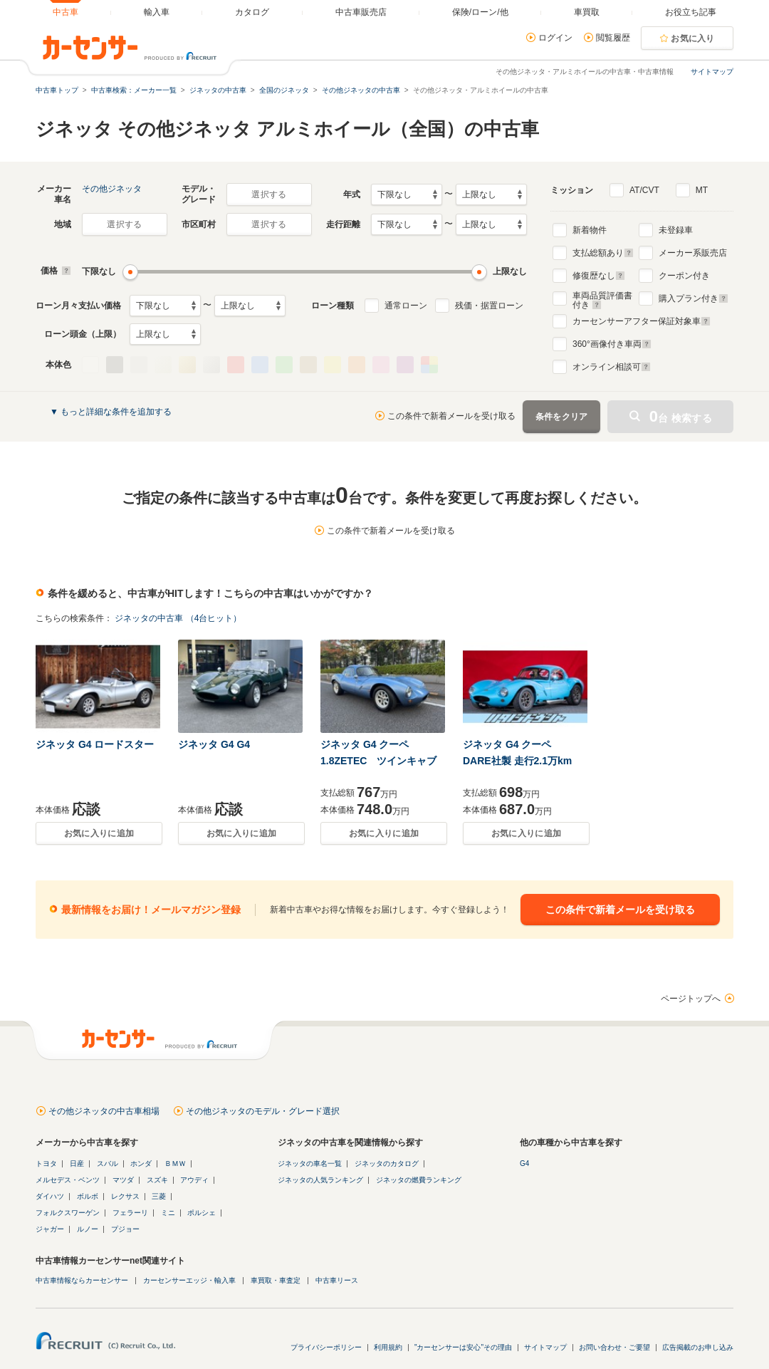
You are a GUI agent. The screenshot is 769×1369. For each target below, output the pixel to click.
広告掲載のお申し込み (697, 1347)
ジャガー (50, 1229)
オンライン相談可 (611, 367)
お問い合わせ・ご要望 (614, 1347)
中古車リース (336, 1280)
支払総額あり (603, 253)
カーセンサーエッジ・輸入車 (189, 1280)
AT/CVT (644, 190)
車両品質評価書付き (602, 298)
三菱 (159, 1196)
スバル (107, 1163)
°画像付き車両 (612, 344)
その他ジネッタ (112, 189)
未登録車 (676, 230)
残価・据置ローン (489, 306)
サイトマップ (712, 72)
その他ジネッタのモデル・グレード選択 (263, 1111)
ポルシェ (201, 1213)
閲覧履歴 (613, 38)
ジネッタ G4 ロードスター (95, 744)
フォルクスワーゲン (68, 1213)
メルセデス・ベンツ (68, 1180)
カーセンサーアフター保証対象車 (641, 321)
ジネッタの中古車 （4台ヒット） (178, 618)
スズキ (157, 1180)
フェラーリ (130, 1213)
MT (702, 190)
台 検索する (680, 416)
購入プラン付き (693, 298)
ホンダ (141, 1163)
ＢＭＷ (175, 1163)
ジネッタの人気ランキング (320, 1180)
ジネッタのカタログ (387, 1163)
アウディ (194, 1180)
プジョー (125, 1229)
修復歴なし (598, 276)
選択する (268, 194)
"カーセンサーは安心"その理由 (463, 1347)
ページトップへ (691, 999)
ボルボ (87, 1196)
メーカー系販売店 (693, 253)
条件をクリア (561, 417)
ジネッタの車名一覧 (310, 1163)
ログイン (555, 38)
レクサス (125, 1196)
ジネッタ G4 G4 (214, 744)
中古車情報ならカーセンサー (82, 1280)
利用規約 (388, 1347)
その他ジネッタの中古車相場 (103, 1111)
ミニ (168, 1213)
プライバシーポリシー (326, 1347)
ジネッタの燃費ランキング (418, 1180)
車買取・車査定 (275, 1280)
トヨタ (46, 1163)
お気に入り (693, 38)
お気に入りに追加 (99, 833)
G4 (524, 1163)
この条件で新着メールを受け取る (451, 416)
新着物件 (589, 230)
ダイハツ (50, 1196)
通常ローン (405, 306)
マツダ (123, 1180)
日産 (77, 1163)
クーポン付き (684, 276)
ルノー (87, 1229)
